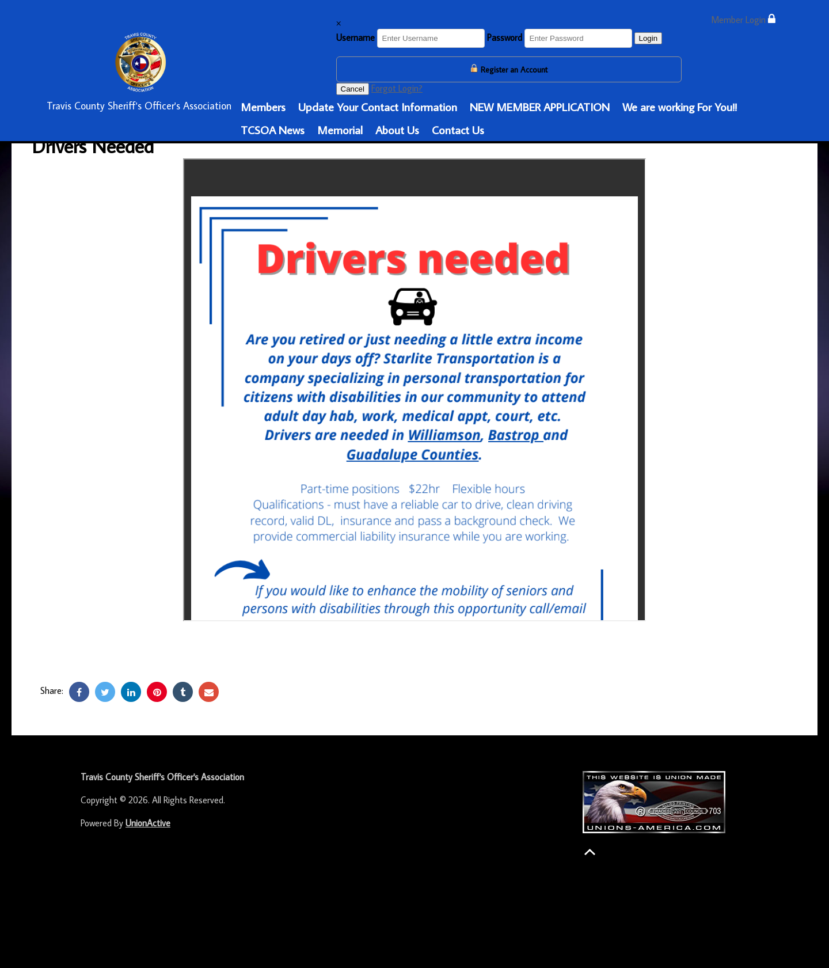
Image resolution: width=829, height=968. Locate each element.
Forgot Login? (397, 88)
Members (263, 106)
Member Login (743, 19)
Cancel (353, 89)
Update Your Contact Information (377, 106)
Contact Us (458, 129)
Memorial (340, 129)
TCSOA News (273, 129)
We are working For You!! (679, 106)
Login (648, 38)
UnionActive (148, 823)
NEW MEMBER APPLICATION (540, 106)
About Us (397, 129)
